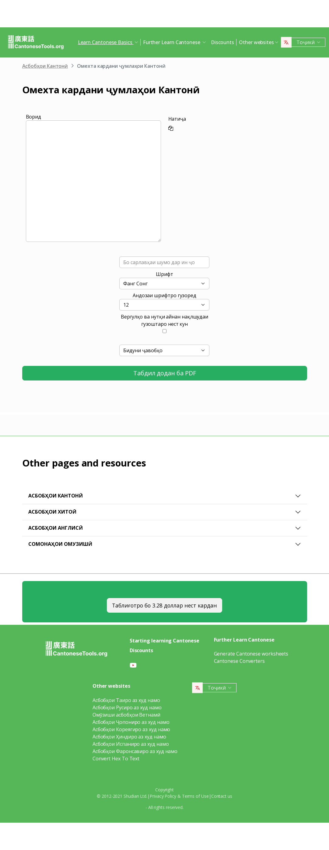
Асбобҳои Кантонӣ (45, 66)
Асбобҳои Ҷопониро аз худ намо (131, 722)
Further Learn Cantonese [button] (172, 42)
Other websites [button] (256, 42)
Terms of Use (195, 796)
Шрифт (164, 274)
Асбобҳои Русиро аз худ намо (127, 707)
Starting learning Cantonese (164, 640)
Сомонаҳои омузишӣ (60, 544)
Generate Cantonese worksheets (251, 653)
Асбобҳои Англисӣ (55, 528)
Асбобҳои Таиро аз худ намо (126, 700)
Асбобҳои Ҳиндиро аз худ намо (129, 736)
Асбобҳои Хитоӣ (52, 511)
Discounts (222, 42)
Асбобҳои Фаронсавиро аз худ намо (135, 751)
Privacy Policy (163, 796)
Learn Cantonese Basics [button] (106, 42)
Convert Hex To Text (116, 758)
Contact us (221, 796)
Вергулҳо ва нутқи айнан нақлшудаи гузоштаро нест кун (164, 320)
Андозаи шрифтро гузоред (164, 295)
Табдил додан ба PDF (164, 373)
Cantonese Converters (239, 661)
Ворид (33, 116)
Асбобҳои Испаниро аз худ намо (131, 744)
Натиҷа (177, 118)
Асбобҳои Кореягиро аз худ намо (131, 729)
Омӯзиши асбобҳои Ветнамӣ (126, 714)
